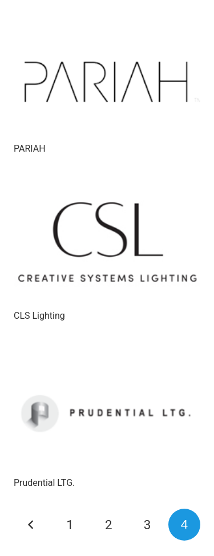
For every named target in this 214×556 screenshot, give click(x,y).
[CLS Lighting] (107, 243)
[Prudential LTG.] (107, 410)
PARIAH (30, 148)
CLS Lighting (39, 315)
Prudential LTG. (44, 482)
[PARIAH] (107, 76)
